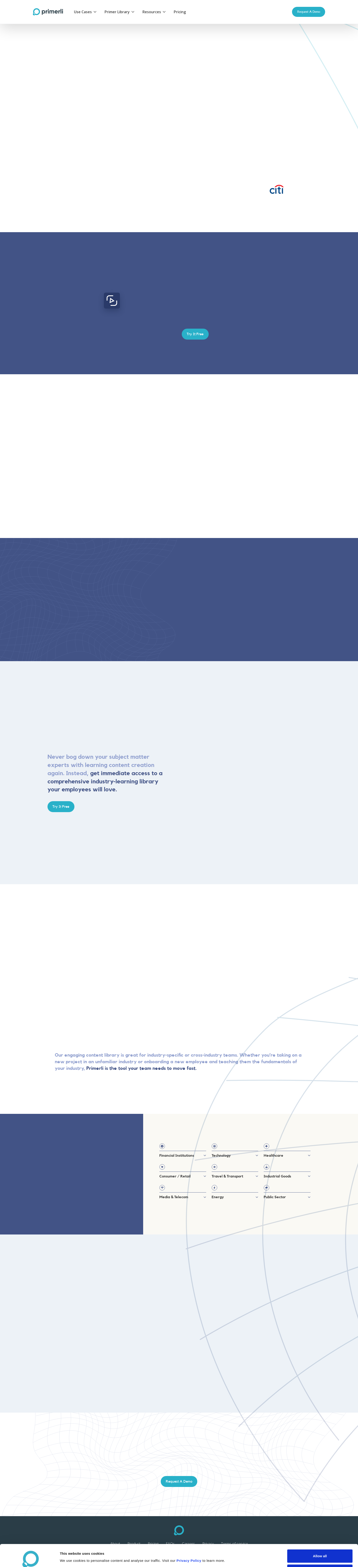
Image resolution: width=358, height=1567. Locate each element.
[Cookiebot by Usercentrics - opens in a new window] (30, 1558)
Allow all (320, 1535)
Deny (320, 1550)
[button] (85, 12)
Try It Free (61, 115)
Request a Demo (308, 11)
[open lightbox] (111, 300)
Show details (239, 1555)
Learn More (94, 115)
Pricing (180, 11)
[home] (48, 12)
